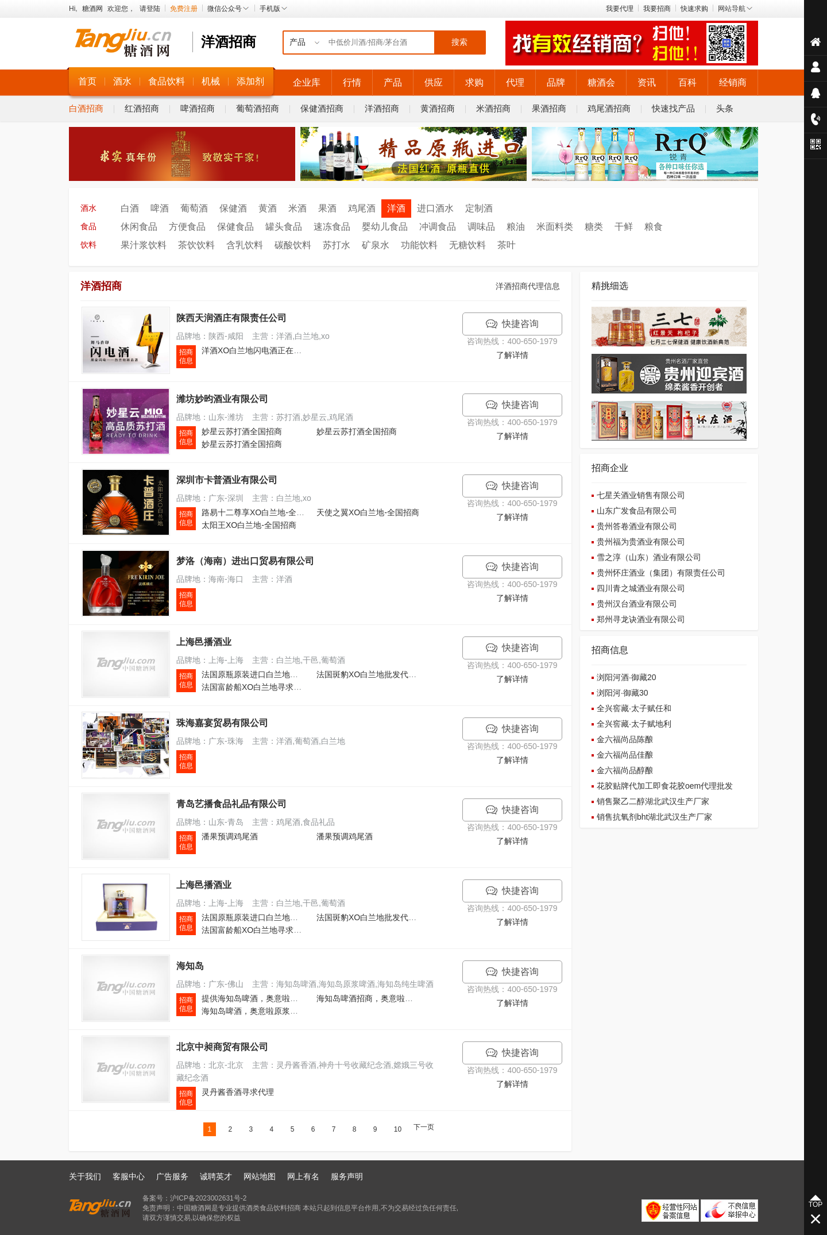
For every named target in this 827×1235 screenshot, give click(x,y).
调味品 (481, 226)
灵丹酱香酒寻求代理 (238, 1092)
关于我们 (85, 1176)
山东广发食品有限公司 (637, 510)
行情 (352, 82)
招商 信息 (186, 356)
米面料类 (554, 226)
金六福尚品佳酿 (625, 754)
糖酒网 (92, 9)
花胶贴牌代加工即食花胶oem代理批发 (665, 785)
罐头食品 (283, 226)
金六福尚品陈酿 (625, 739)
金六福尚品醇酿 (625, 770)
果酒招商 (549, 108)
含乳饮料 (244, 245)
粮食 (653, 226)
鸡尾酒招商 (609, 108)
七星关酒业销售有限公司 (641, 495)
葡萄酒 (194, 208)
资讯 (646, 82)
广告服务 (172, 1176)
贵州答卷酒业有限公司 (637, 526)
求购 (474, 82)
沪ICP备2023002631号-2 (208, 1198)
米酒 (297, 208)
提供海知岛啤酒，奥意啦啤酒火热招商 (270, 998)
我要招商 (657, 9)
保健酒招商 (321, 108)
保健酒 (233, 208)
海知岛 (190, 966)
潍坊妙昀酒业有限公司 (222, 399)
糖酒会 (601, 82)
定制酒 (479, 208)
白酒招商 (86, 108)
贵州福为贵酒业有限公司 (641, 541)
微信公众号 (228, 8)
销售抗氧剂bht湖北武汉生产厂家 (654, 816)
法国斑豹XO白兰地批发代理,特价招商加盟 (391, 674)
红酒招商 (142, 108)
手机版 (274, 8)
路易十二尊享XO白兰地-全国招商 (261, 512)
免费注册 (184, 9)
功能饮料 (419, 245)
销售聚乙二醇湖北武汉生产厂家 (653, 801)
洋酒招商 (382, 108)
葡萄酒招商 (257, 108)
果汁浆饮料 (144, 245)
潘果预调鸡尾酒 (230, 836)
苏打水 (336, 245)
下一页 (423, 1127)
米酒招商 (493, 108)
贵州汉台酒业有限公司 (637, 603)
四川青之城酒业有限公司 (641, 588)
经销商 (733, 82)
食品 (88, 226)
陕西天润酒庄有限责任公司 (231, 318)
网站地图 (260, 1176)
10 (397, 1129)
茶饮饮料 (196, 245)
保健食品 (235, 226)
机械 (211, 81)
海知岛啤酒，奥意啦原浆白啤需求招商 (270, 1011)
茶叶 (506, 245)
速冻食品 (332, 226)
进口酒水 (435, 208)
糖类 (594, 226)
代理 (515, 82)
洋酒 (396, 208)
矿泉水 (375, 245)
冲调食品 (437, 226)
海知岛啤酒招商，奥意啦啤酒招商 (376, 998)
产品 (393, 82)
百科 (687, 82)
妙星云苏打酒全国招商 (242, 431)
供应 (433, 82)
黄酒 (267, 208)
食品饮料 (166, 81)
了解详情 (512, 355)
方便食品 (187, 226)
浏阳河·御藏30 (622, 692)
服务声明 (347, 1176)
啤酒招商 (197, 108)
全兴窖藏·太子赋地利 (634, 723)
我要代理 (619, 9)
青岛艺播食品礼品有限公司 (231, 804)
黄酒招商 (437, 108)
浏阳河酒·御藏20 (626, 677)
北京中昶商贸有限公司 (222, 1047)
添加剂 (250, 81)
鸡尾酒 (362, 208)
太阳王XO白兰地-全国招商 (249, 525)
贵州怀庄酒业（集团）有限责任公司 (661, 572)
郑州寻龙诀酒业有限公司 (641, 619)
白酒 (130, 208)
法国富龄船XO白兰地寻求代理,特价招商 (273, 687)
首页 (87, 81)
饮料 (88, 245)
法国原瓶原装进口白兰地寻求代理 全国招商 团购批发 (296, 674)
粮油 (516, 226)
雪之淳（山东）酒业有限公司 (649, 557)
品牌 (556, 82)
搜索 (459, 42)
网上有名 (303, 1176)
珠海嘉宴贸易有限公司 (222, 723)
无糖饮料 (467, 245)
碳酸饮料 (293, 245)
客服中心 (129, 1176)
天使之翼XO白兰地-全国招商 (367, 512)
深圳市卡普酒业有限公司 (226, 480)
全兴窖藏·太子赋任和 (634, 708)
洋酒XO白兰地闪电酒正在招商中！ (264, 350)
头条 (724, 108)
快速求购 (694, 9)
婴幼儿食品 (385, 226)
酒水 (122, 81)
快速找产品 (673, 108)
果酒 (327, 208)
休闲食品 (139, 226)
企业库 (306, 82)
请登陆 (150, 9)
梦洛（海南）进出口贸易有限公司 (245, 561)
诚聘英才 (216, 1176)
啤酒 (159, 208)
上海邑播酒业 (203, 642)
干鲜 (624, 226)
